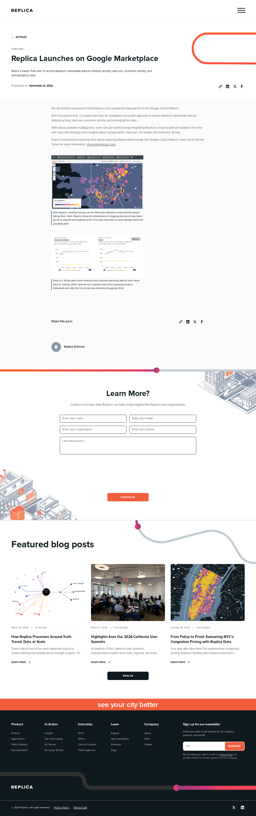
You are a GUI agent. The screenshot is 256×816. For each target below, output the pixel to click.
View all (128, 676)
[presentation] (110, 470)
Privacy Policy (226, 754)
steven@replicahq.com (101, 144)
